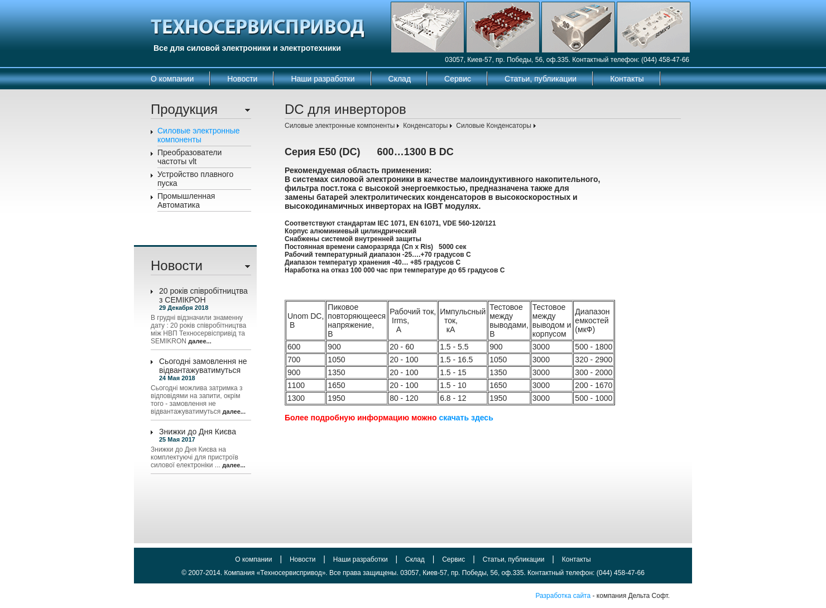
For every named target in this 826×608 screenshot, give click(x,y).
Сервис (457, 78)
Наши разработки (322, 78)
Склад (399, 78)
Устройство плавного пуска (195, 179)
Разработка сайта (562, 596)
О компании (172, 78)
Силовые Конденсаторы (493, 126)
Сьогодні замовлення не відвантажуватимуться (203, 366)
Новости (242, 78)
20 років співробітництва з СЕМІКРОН (203, 295)
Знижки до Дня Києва (197, 431)
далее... (199, 341)
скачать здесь (466, 417)
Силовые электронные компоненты (198, 135)
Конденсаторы (425, 126)
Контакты (626, 78)
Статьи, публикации (541, 78)
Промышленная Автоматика (186, 200)
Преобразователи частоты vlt (189, 157)
